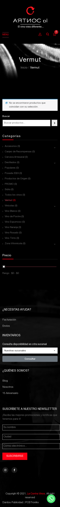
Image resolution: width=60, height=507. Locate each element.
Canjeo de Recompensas (18, 152)
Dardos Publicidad (12, 502)
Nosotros (7, 387)
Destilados (10, 162)
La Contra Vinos (36, 494)
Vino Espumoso (13, 222)
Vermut (8, 200)
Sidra (7, 189)
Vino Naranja (11, 227)
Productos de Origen (16, 179)
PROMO (9, 184)
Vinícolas (9, 206)
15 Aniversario (10, 393)
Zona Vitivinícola (13, 243)
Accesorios (11, 146)
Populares (10, 168)
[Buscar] (54, 123)
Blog (5, 381)
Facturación (9, 320)
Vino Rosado (11, 233)
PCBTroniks (32, 502)
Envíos (6, 326)
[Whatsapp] (51, 498)
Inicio (24, 67)
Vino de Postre (13, 216)
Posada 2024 (12, 173)
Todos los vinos (13, 195)
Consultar (30, 358)
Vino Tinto (10, 238)
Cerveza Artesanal (14, 157)
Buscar (6, 116)
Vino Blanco (11, 211)
